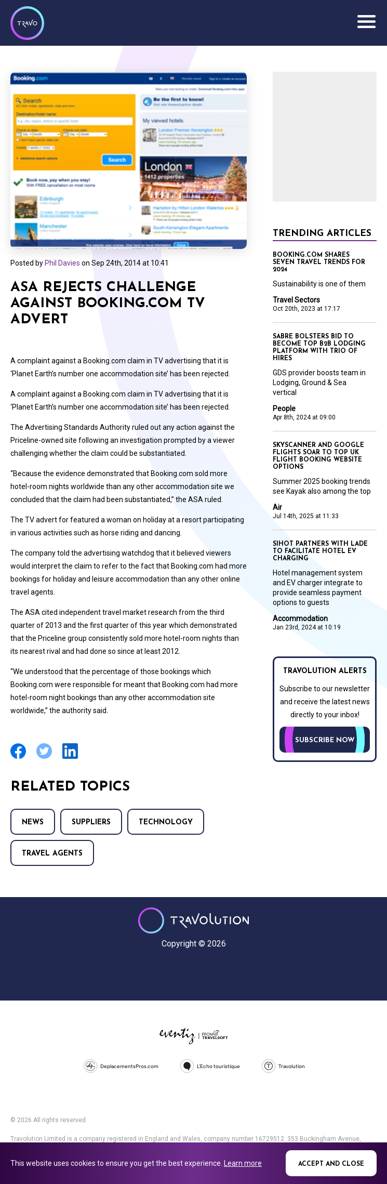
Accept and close (331, 1164)
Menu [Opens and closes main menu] (366, 21)
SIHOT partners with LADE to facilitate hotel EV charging (320, 551)
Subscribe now (325, 740)
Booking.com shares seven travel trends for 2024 (319, 262)
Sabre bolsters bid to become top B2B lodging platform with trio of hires (319, 348)
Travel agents (52, 854)
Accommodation (300, 618)
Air (277, 507)
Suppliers (91, 822)
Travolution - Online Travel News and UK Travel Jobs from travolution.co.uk (193, 920)
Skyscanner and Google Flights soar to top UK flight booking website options (318, 456)
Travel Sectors (296, 300)
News (33, 822)
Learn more (243, 1163)
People (284, 408)
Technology (166, 822)
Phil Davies (62, 263)
